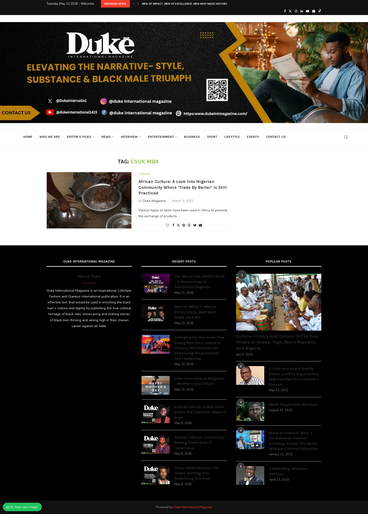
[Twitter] (290, 11)
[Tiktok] (319, 11)
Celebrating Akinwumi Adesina (288, 471)
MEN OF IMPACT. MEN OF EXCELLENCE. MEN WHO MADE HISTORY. (185, 3)
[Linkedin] (301, 11)
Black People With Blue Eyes (293, 404)
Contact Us (276, 137)
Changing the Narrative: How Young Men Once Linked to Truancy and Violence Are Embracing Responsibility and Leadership (199, 348)
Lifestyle (232, 137)
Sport (212, 137)
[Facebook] (285, 11)
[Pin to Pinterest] (183, 225)
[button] (133, 4)
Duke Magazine (154, 201)
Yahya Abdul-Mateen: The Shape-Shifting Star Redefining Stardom (196, 473)
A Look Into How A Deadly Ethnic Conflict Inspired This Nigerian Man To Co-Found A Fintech (294, 376)
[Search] (346, 137)
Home (27, 137)
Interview (129, 137)
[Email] (313, 11)
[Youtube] (307, 11)
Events (253, 137)
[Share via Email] (200, 225)
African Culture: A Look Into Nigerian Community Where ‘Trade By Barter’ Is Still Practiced (182, 187)
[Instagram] (296, 11)
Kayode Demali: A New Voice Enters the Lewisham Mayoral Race (200, 412)
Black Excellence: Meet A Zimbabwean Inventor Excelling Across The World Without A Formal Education (293, 441)
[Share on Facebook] (173, 225)
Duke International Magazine (192, 507)
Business (192, 137)
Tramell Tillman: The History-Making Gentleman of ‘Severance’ (199, 442)
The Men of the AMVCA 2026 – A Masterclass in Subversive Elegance (199, 281)
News (106, 137)
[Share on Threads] (189, 225)
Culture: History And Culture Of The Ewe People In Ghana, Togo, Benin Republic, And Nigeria (277, 342)
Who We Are (49, 137)
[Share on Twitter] (178, 225)
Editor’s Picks (79, 137)
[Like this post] (167, 225)
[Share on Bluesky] (194, 225)
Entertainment (161, 137)
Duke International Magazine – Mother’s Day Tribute (199, 381)
